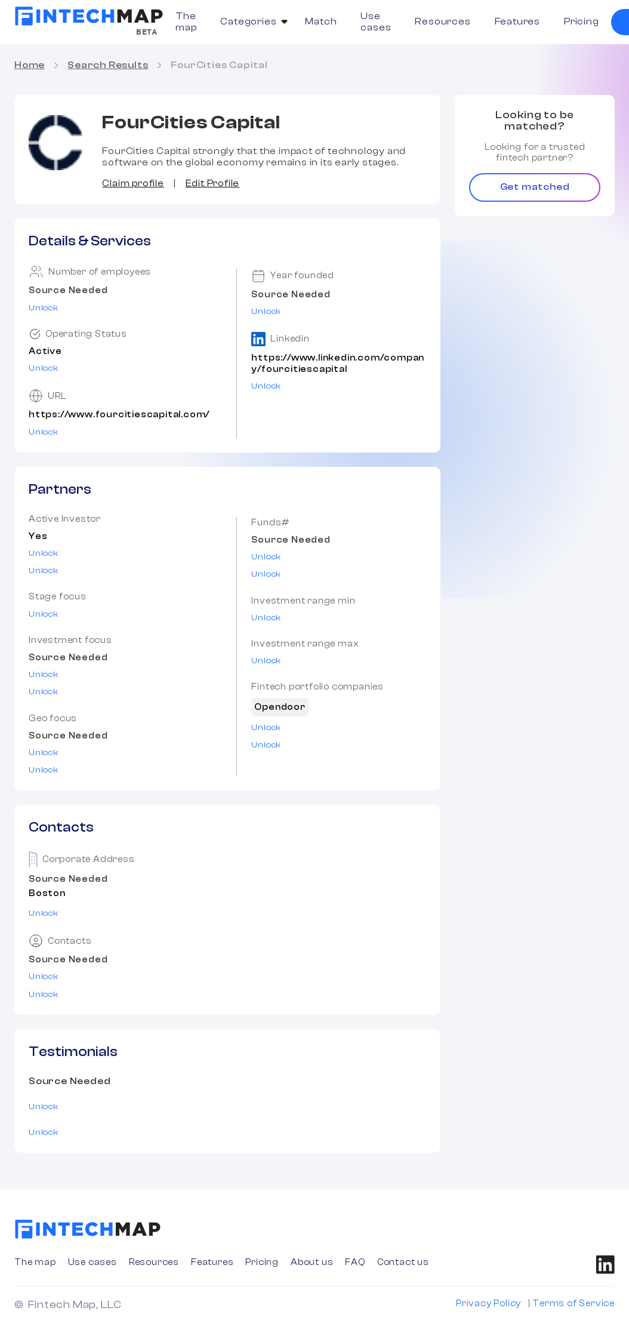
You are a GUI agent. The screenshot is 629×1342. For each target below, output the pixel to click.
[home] (89, 16)
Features (517, 21)
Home (29, 65)
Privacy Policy (488, 1303)
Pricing (581, 21)
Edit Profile (213, 183)
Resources (442, 21)
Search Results (107, 65)
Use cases (375, 22)
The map (185, 22)
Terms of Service (573, 1303)
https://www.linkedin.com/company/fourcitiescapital (337, 363)
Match (321, 21)
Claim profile (133, 183)
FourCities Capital (219, 65)
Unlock (43, 308)
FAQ (355, 1262)
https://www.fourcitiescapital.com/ (119, 415)
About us (312, 1262)
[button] (250, 21)
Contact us (403, 1262)
